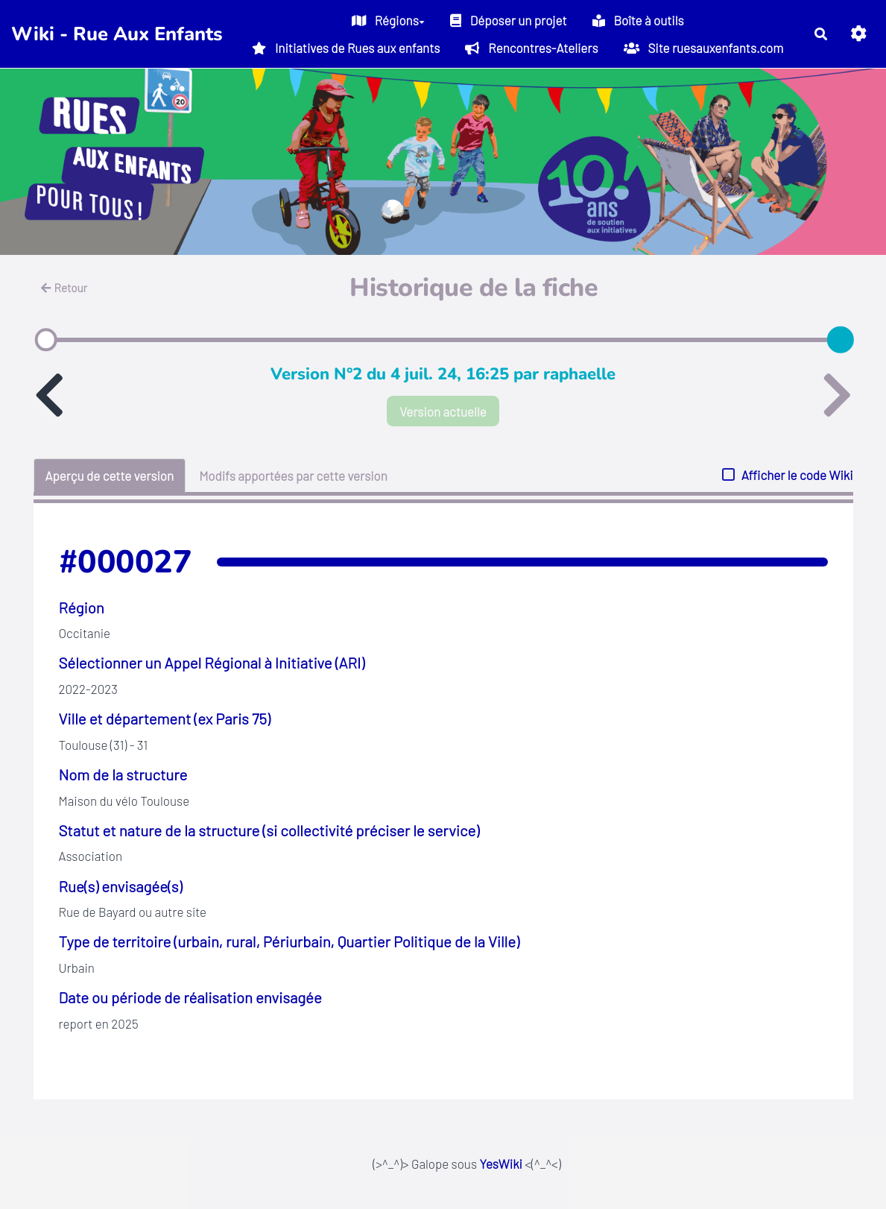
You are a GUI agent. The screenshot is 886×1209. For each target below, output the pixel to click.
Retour (64, 287)
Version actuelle (443, 411)
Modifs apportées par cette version (293, 475)
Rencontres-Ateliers (531, 47)
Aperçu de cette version (109, 475)
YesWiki (500, 1163)
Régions (388, 20)
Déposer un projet (508, 20)
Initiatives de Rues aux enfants (346, 47)
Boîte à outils (638, 20)
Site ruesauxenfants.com (704, 47)
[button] (859, 33)
